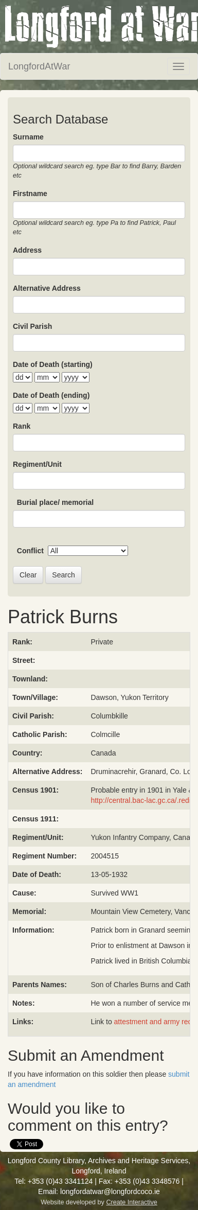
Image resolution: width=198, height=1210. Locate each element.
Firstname (30, 193)
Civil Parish (32, 326)
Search (63, 575)
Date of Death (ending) (51, 395)
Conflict (30, 551)
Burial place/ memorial (55, 502)
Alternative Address (47, 288)
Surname (28, 137)
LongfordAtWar (39, 66)
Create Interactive (131, 1202)
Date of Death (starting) (53, 364)
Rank (21, 426)
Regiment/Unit (37, 464)
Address (27, 250)
